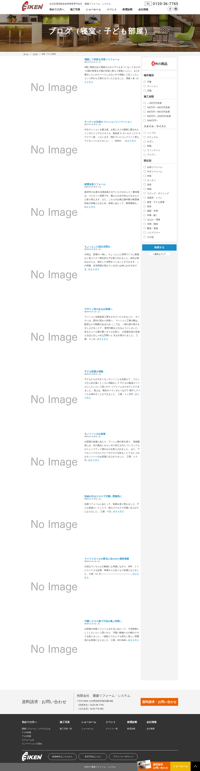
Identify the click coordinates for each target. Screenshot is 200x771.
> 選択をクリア (159, 254)
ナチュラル (152, 137)
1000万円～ (152, 120)
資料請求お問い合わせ (160, 766)
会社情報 (143, 9)
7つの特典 (26, 736)
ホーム (26, 54)
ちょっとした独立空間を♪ (97, 246)
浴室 (149, 185)
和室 (149, 206)
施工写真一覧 (66, 728)
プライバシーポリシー (123, 756)
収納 (149, 189)
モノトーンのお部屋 (94, 434)
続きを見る (130, 141)
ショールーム (93, 9)
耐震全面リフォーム (94, 184)
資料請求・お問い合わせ (159, 702)
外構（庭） (152, 215)
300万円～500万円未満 (158, 112)
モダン (150, 141)
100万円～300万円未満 (158, 107)
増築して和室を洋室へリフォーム (102, 59)
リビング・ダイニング (158, 193)
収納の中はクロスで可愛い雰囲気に (103, 496)
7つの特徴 (26, 732)
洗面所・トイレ (154, 198)
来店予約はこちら (93, 756)
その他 (150, 237)
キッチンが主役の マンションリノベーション (108, 121)
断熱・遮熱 (152, 228)
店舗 (149, 90)
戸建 (149, 82)
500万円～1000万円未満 (159, 116)
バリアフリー (153, 233)
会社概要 (151, 728)
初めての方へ (56, 9)
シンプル (151, 133)
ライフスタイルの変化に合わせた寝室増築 (106, 558)
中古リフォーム (154, 171)
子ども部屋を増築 (93, 371)
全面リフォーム (154, 167)
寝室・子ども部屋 (156, 202)
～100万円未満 (154, 103)
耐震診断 (127, 9)
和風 (149, 146)
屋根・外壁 (152, 211)
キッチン (151, 180)
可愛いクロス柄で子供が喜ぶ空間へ (103, 621)
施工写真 (75, 9)
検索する (159, 247)
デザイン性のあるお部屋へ (98, 309)
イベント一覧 (112, 728)
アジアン (151, 155)
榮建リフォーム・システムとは (36, 728)
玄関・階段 (152, 224)
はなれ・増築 (153, 219)
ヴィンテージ (153, 150)
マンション (152, 86)
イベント (112, 9)
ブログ (35, 54)
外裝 (149, 176)
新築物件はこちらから (62, 756)
